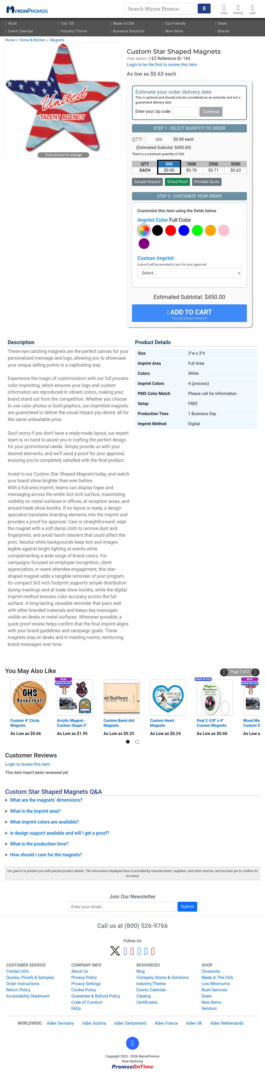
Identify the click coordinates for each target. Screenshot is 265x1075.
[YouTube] (153, 953)
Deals (221, 23)
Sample (147, 182)
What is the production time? (39, 844)
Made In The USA (217, 977)
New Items (173, 31)
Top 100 (66, 23)
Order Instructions (22, 983)
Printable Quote (206, 182)
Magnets (57, 40)
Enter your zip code (153, 111)
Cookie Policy (83, 989)
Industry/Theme (72, 31)
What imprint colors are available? (44, 822)
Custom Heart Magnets (162, 723)
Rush (10, 23)
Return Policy (18, 989)
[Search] (160, 9)
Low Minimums (216, 983)
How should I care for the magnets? (46, 854)
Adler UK (194, 1023)
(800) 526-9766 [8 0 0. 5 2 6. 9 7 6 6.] (146, 925)
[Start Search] (204, 8)
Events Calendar (151, 989)
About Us (79, 971)
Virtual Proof (177, 182)
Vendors (209, 1008)
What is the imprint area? (35, 811)
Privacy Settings (86, 983)
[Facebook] (125, 953)
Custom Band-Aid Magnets (119, 723)
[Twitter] (115, 953)
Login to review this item (27, 764)
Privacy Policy (84, 977)
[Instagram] (139, 953)
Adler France (166, 1023)
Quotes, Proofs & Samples (30, 977)
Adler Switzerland (130, 1023)
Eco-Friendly (174, 23)
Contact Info (17, 971)
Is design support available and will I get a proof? (59, 833)
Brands (222, 31)
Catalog (143, 996)
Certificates (147, 1002)
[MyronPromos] (26, 9)
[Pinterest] (132, 953)
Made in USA (122, 23)
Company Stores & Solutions (162, 977)
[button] (144, 230)
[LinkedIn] (146, 953)
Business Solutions (127, 31)
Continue (211, 111)
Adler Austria (94, 1023)
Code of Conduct (86, 1002)
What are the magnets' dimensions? (46, 800)
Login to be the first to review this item (162, 64)
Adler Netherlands (227, 1023)
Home (10, 40)
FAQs (76, 1008)
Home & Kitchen (32, 40)
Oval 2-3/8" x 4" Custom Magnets (211, 723)
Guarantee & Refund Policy (95, 996)
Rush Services (214, 989)
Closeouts (211, 971)
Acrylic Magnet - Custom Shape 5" (72, 723)
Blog (140, 971)
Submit (187, 906)
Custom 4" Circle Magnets (25, 723)
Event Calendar (19, 31)
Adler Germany (60, 1023)
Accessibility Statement (27, 996)
